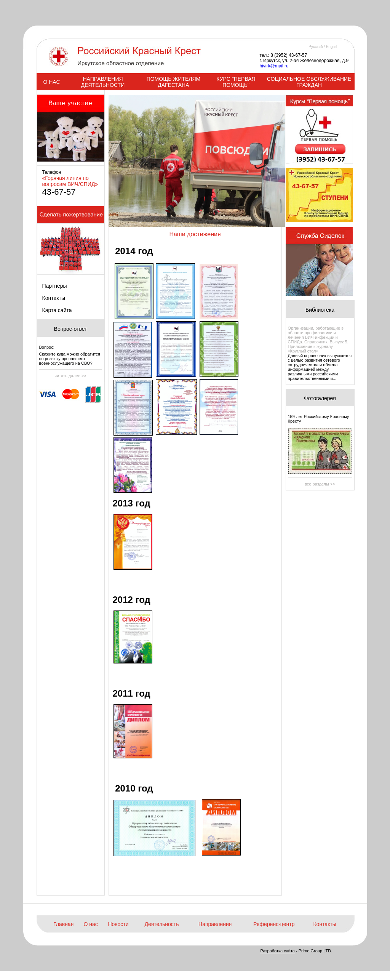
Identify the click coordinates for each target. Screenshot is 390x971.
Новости (118, 924)
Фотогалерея (320, 398)
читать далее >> (70, 375)
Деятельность (161, 924)
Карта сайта (57, 310)
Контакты (53, 298)
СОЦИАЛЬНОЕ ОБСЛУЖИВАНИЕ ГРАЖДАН (309, 82)
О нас (91, 924)
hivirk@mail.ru (274, 66)
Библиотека (319, 310)
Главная (63, 924)
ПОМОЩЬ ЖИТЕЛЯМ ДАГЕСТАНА (174, 82)
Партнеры (54, 286)
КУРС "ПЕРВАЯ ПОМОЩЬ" (235, 82)
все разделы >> (320, 484)
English (332, 47)
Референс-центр (273, 924)
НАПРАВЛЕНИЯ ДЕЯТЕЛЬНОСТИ (103, 82)
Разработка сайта (278, 951)
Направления (215, 924)
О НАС (51, 82)
